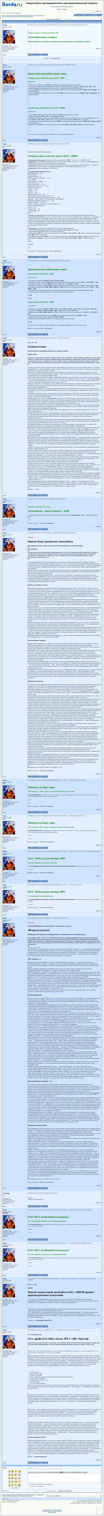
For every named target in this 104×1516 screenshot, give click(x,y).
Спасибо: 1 (98, 492)
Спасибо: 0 (98, 48)
